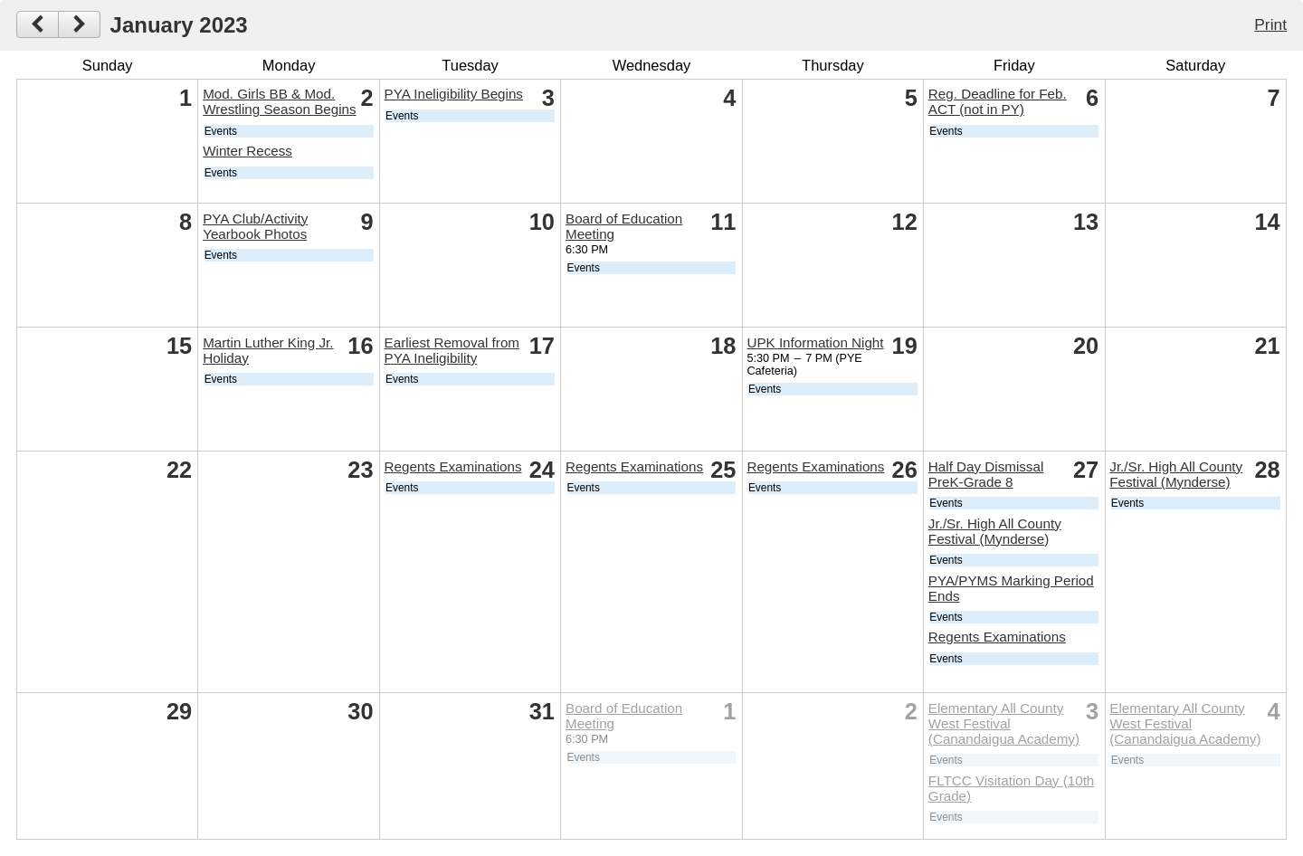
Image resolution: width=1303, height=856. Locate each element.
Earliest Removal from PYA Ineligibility (452, 350)
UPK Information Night (815, 342)
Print (1270, 24)
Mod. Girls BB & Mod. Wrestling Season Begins (279, 101)
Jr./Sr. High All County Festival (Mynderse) (994, 531)
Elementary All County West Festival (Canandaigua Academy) (1003, 723)
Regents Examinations (453, 466)
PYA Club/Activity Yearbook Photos (255, 226)
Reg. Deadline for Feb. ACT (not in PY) (997, 101)
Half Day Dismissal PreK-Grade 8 (985, 474)
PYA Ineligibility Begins (454, 93)
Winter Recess (247, 150)
